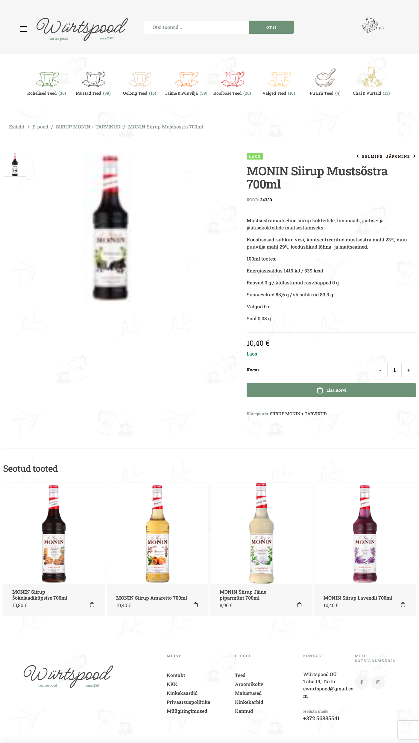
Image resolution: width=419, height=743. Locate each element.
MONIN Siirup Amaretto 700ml (151, 598)
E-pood (40, 126)
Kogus (253, 370)
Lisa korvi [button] (92, 604)
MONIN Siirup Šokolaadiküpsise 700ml (39, 595)
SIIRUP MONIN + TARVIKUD (88, 126)
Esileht (17, 126)
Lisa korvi (336, 390)
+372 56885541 (321, 718)
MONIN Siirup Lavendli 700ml (358, 598)
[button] (24, 29)
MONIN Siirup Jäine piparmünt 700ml (243, 595)
